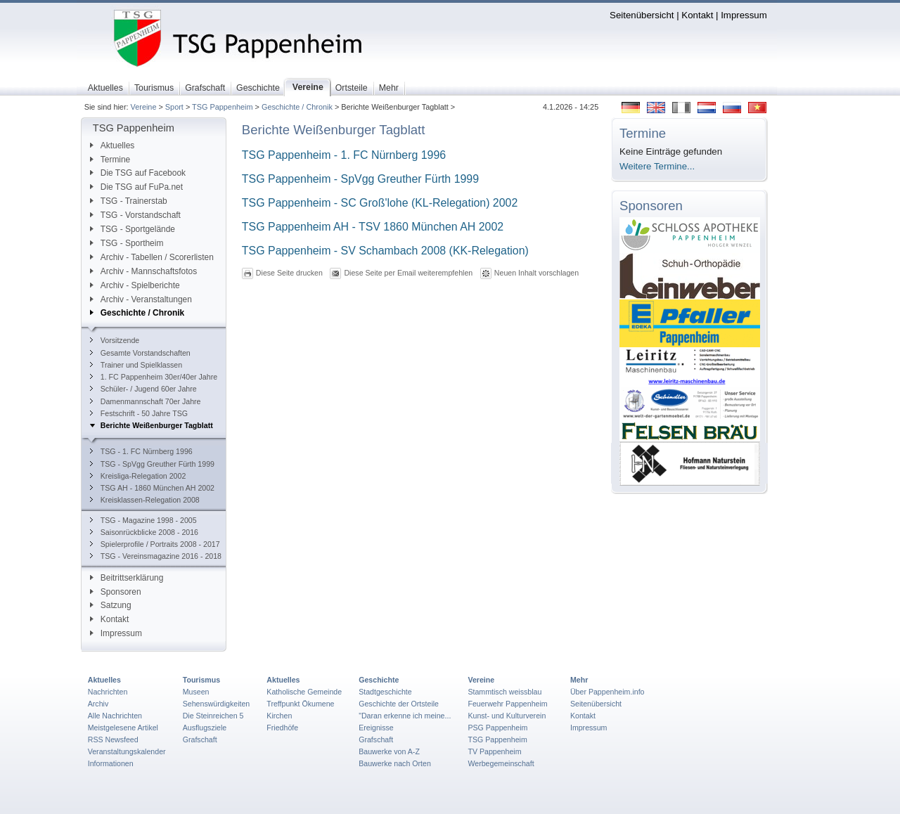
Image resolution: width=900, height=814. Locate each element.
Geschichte (379, 680)
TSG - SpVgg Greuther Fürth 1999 (152, 464)
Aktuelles (112, 145)
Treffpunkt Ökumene (300, 703)
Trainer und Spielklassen (136, 365)
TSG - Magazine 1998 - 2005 (143, 520)
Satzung (110, 605)
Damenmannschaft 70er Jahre (145, 401)
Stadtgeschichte (385, 691)
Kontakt (697, 15)
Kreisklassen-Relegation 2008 (145, 500)
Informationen (111, 763)
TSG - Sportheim (127, 243)
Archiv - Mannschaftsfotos (143, 271)
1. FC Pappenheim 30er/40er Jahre (153, 377)
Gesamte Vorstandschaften (140, 353)
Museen (196, 691)
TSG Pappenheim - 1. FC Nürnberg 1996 (344, 155)
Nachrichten (108, 691)
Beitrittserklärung (127, 578)
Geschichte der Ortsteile (399, 703)
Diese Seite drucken (289, 273)
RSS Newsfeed (113, 739)
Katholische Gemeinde (304, 691)
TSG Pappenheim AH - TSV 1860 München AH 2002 (372, 227)
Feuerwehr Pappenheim (507, 703)
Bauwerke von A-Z (389, 751)
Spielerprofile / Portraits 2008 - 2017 (155, 544)
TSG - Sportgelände (132, 229)
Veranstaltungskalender (127, 751)
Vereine (144, 107)
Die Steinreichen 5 (213, 715)
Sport (174, 107)
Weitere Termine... (657, 166)
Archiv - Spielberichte (135, 285)
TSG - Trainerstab (128, 201)
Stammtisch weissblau (504, 691)
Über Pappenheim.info (607, 691)
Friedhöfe (282, 727)
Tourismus (201, 680)
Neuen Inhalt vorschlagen (536, 273)
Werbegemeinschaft (501, 763)
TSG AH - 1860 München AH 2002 (152, 488)
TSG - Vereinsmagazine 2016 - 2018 (155, 556)
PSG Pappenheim (497, 727)
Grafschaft (200, 739)
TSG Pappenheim (222, 107)
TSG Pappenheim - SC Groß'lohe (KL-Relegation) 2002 (381, 203)
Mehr (579, 680)
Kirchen (279, 715)
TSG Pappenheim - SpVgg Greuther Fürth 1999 (360, 179)
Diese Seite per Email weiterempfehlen (408, 273)
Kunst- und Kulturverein (507, 715)
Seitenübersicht (642, 15)
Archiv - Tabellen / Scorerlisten (152, 257)
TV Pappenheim (494, 751)
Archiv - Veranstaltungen (141, 299)
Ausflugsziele (205, 727)
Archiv (98, 703)
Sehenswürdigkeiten (216, 703)
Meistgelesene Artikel (123, 727)
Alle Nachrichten (115, 715)
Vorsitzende (114, 340)
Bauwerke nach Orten (395, 763)
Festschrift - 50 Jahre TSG (139, 413)
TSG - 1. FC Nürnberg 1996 (141, 451)
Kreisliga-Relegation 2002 (138, 476)
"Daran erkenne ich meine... (405, 715)
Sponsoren (115, 592)
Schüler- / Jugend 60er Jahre (143, 389)
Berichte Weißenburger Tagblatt (151, 425)
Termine (110, 159)
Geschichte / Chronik (297, 107)
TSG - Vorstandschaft (135, 215)
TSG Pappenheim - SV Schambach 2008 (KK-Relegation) (385, 251)
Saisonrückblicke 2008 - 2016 (144, 532)
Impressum (744, 15)
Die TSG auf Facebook (138, 173)
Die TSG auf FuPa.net (136, 187)
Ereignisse (376, 727)
